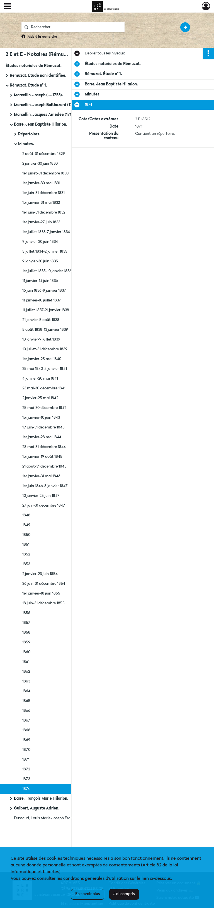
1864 (26, 691)
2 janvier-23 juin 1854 (40, 574)
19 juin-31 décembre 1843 (43, 427)
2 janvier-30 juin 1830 (40, 164)
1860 (26, 652)
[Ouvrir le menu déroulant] (7, 6)
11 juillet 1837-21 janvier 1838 (45, 310)
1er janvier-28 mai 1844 (41, 437)
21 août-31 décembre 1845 (44, 466)
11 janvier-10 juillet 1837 (41, 300)
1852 (26, 554)
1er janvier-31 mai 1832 (41, 203)
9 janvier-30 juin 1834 (40, 242)
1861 (26, 662)
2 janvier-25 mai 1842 (40, 398)
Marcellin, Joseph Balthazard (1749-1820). (51, 105)
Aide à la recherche (42, 37)
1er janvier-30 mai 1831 (41, 183)
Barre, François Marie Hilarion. (41, 799)
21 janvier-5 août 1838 (40, 320)
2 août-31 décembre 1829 (43, 154)
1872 (26, 769)
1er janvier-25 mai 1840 (41, 359)
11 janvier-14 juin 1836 (40, 281)
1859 (26, 642)
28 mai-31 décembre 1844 (44, 447)
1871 (26, 759)
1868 (26, 730)
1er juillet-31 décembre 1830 (45, 173)
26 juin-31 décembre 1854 (43, 584)
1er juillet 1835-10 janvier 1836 (47, 271)
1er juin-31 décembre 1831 (43, 193)
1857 (26, 623)
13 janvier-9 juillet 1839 (41, 339)
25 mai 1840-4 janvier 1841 (44, 369)
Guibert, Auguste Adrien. (36, 808)
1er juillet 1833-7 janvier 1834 (46, 232)
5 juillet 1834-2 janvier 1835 (44, 251)
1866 (26, 711)
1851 (26, 545)
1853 (26, 564)
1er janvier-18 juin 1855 (41, 593)
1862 (26, 672)
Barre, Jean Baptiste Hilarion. (40, 124)
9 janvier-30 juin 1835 (40, 261)
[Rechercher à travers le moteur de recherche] (76, 27)
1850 (26, 535)
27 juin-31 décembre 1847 (43, 505)
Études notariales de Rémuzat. (34, 66)
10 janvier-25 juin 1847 (41, 496)
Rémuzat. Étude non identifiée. (38, 76)
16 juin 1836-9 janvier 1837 (44, 291)
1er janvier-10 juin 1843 (41, 418)
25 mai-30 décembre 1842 (44, 408)
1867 (26, 720)
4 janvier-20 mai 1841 (40, 378)
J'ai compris (124, 894)
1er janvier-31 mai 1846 (41, 476)
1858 (26, 632)
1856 (26, 613)
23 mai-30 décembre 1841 (43, 388)
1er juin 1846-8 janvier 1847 (45, 486)
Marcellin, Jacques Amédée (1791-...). (47, 115)
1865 (26, 701)
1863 (26, 681)
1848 (26, 515)
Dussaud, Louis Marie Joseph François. (47, 818)
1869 (26, 740)
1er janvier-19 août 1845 (42, 457)
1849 (26, 525)
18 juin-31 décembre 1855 (43, 603)
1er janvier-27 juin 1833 (41, 222)
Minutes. (26, 144)
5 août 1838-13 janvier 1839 (45, 330)
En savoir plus (87, 894)
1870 (26, 750)
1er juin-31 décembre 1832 (43, 212)
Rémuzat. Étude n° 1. (28, 85)
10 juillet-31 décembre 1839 (44, 349)
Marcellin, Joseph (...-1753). (38, 95)
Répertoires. (29, 134)
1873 (26, 779)
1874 (26, 789)
